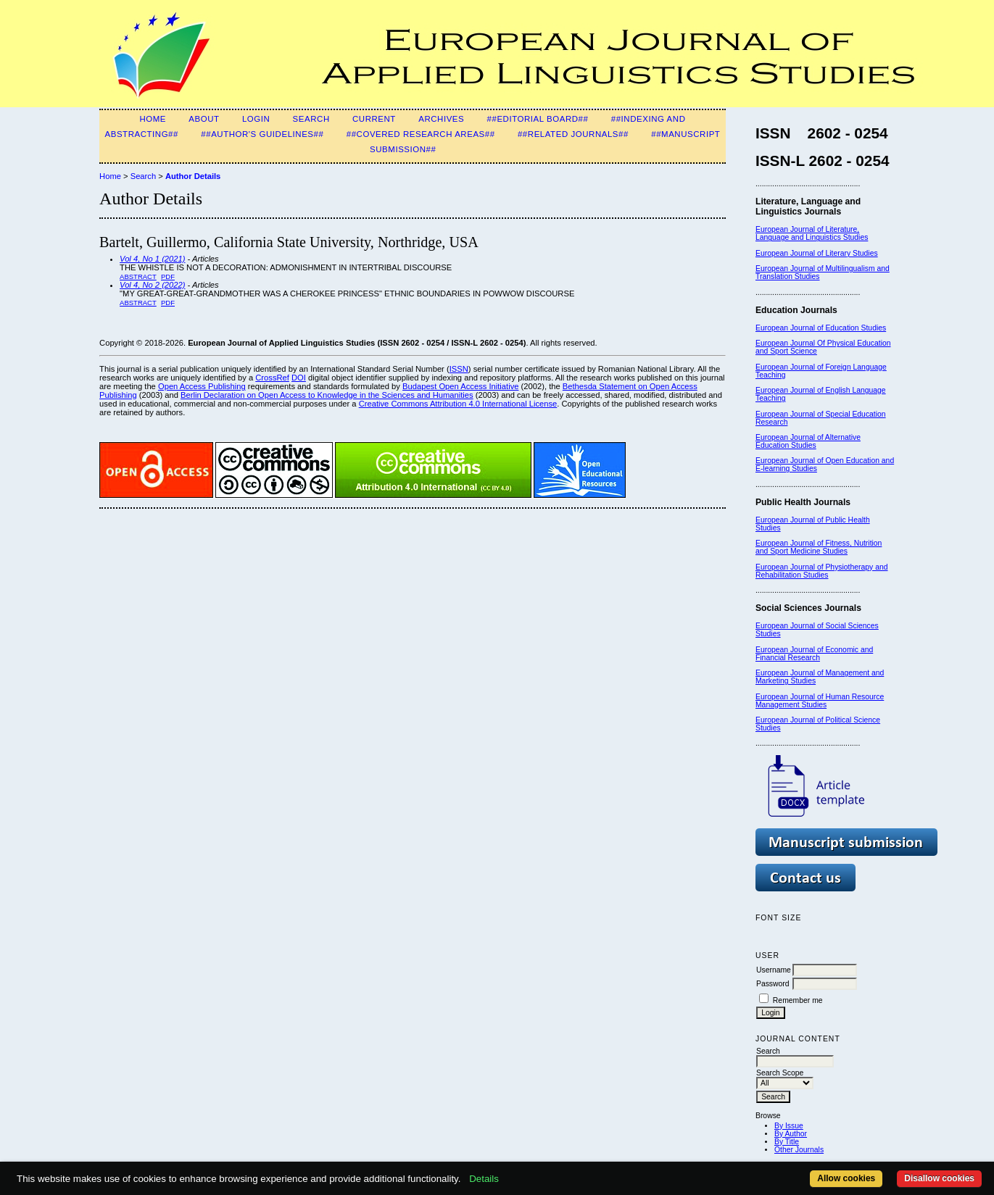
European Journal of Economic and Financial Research (814, 654)
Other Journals (799, 1150)
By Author (790, 1134)
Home (152, 118)
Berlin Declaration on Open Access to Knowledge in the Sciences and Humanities (327, 395)
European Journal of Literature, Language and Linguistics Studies (811, 233)
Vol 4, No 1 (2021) (152, 258)
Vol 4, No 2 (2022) (152, 284)
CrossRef (272, 377)
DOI (298, 377)
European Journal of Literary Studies (816, 253)
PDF (168, 276)
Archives (441, 118)
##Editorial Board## (538, 118)
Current (374, 118)
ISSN (459, 369)
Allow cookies (846, 1178)
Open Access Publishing (202, 386)
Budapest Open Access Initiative (460, 386)
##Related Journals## (573, 134)
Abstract (138, 276)
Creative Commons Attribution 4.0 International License (458, 403)
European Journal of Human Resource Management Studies (819, 701)
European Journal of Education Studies (820, 328)
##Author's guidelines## (262, 134)
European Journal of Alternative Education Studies (808, 441)
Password (773, 984)
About (204, 118)
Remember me (798, 1000)
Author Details (192, 176)
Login (256, 118)
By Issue (788, 1126)
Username (773, 970)
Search (311, 118)
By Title (786, 1142)
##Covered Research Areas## (421, 134)
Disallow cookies (939, 1178)
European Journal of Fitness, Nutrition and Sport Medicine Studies (818, 547)
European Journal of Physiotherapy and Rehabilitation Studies (821, 571)
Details (484, 1178)
